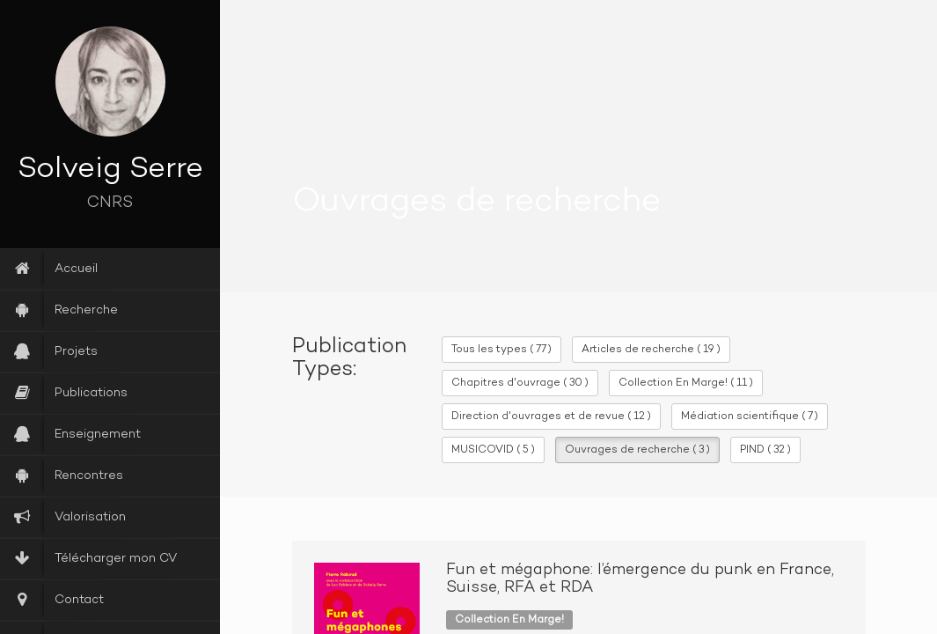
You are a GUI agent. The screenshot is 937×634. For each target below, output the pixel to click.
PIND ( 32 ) (765, 450)
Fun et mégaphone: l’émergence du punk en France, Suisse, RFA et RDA (640, 579)
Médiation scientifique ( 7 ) (749, 416)
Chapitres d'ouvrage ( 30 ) (520, 383)
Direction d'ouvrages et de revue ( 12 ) (551, 416)
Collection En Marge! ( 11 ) (686, 383)
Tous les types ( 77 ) (501, 349)
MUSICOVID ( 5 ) (493, 450)
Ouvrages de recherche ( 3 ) (637, 450)
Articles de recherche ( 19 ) (651, 349)
